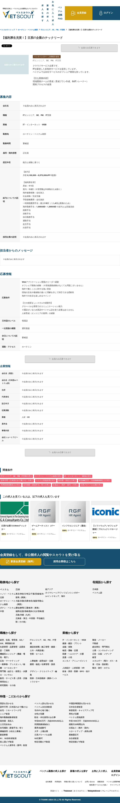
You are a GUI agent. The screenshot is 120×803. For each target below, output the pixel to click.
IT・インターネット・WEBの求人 (77, 476)
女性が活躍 (39, 714)
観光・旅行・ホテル (101, 668)
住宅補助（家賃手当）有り (11, 728)
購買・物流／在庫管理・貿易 (42, 664)
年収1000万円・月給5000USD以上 (84, 721)
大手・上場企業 (41, 731)
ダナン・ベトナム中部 (7, 609)
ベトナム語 (97, 593)
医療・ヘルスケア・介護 (73, 654)
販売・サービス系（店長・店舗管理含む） (13, 680)
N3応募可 (38, 738)
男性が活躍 (74, 714)
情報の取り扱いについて (73, 782)
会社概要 (49, 782)
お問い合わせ (90, 782)
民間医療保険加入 (42, 724)
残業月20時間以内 (77, 724)
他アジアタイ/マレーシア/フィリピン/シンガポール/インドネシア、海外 (62, 592)
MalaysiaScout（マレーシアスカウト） (104, 791)
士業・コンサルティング (103, 650)
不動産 (95, 644)
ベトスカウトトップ (7, 30)
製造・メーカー (99, 640)
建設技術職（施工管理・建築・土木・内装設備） (43, 648)
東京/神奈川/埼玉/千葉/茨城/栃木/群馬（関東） (30, 595)
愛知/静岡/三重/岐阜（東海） (28, 608)
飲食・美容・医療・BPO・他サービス (76, 673)
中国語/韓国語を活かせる (80, 703)
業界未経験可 (40, 728)
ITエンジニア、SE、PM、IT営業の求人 (16, 476)
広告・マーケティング (9, 661)
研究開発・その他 (7, 685)
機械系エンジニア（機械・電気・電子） (12, 655)
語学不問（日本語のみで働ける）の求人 (17, 480)
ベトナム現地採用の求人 (46, 480)
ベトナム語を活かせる (44, 703)
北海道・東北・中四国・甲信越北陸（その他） (30, 620)
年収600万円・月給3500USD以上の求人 (95, 480)
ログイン (115, 775)
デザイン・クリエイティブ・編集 (43, 673)
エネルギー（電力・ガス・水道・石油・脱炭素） (104, 662)
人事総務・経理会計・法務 (41, 661)
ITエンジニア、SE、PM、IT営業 (53, 30)
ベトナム (4, 589)
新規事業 (4, 735)
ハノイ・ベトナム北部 (7, 595)
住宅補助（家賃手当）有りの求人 (36, 485)
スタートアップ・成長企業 (80, 731)
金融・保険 (67, 647)
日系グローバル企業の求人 (91, 485)
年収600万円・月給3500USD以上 (49, 721)
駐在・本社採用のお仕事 (45, 717)
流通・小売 (67, 657)
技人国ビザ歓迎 (7, 742)
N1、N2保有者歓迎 (8, 738)
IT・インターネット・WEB (74, 640)
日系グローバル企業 (43, 735)
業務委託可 (74, 735)
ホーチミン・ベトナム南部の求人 (48, 476)
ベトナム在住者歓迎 (43, 707)
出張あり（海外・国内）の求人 (65, 485)
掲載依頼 (100, 782)
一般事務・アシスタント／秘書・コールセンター (12, 666)
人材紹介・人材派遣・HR (73, 668)
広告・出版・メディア (102, 654)
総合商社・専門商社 (101, 647)
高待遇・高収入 (7, 721)
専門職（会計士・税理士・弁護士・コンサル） (13, 673)
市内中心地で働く (42, 710)
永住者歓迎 (74, 738)
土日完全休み (6, 724)
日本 (18, 589)
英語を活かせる (7, 703)
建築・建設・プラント (72, 644)
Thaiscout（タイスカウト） (75, 791)
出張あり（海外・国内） (79, 728)
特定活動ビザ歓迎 (42, 742)
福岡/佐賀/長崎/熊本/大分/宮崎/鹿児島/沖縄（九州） (30, 613)
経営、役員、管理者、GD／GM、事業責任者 (12, 641)
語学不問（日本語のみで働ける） (14, 707)
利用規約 (58, 782)
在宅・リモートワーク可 (10, 710)
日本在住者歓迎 (75, 707)
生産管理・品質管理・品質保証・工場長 (12, 648)
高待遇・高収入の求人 (67, 480)
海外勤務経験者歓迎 (8, 717)
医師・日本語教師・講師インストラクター (43, 680)
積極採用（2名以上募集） (11, 731)
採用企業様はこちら (64, 561)
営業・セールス (36, 654)
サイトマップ (115, 785)
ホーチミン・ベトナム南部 (28, 30)
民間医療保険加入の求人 (11, 485)
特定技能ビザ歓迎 (76, 742)
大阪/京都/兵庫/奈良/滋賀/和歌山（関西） (29, 602)
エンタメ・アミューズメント (74, 661)
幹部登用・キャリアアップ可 (81, 710)
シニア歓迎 (5, 714)
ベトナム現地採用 (76, 717)
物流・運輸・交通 (70, 650)
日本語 (95, 589)
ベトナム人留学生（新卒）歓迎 (13, 745)
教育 (94, 657)
